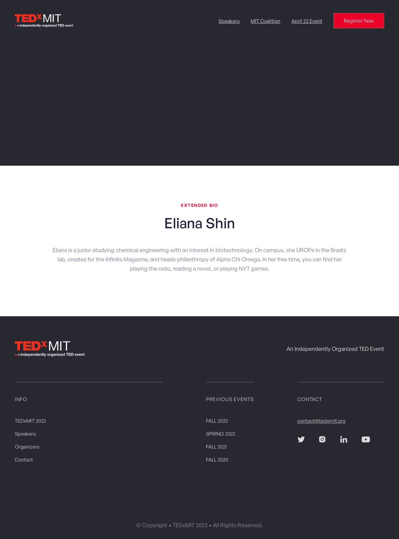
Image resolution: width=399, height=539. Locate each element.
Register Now (359, 21)
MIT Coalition (265, 21)
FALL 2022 (217, 422)
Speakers (229, 21)
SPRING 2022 (220, 435)
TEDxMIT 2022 (30, 422)
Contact (24, 461)
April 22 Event (306, 21)
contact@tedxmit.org (321, 422)
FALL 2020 (217, 461)
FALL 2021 (216, 448)
